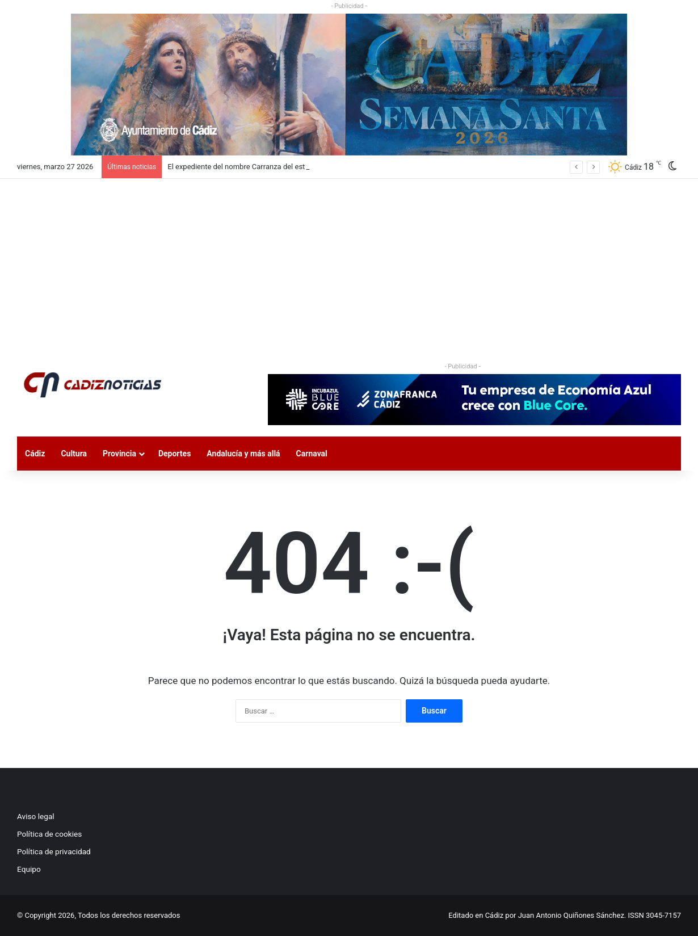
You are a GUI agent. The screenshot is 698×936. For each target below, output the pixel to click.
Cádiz (35, 453)
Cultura (74, 453)
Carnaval (311, 453)
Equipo (29, 869)
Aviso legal (35, 816)
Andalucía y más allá (243, 453)
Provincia (119, 453)
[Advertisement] (349, 263)
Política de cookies (49, 833)
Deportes (174, 453)
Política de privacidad (54, 851)
